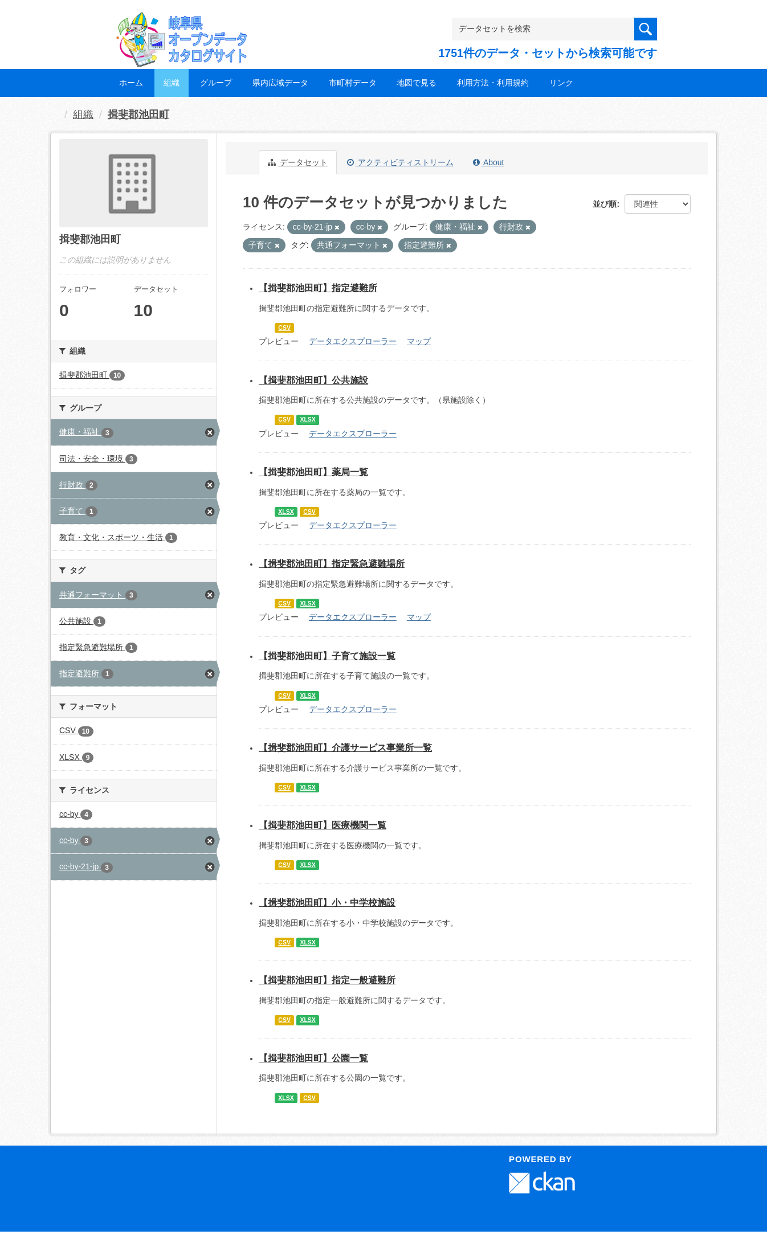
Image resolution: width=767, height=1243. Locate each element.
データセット (298, 162)
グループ (216, 82)
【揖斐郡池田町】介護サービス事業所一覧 (345, 748)
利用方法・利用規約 (493, 82)
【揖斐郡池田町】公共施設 (313, 380)
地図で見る (416, 82)
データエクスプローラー (353, 341)
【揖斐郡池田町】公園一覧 (313, 1058)
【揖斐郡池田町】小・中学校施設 (327, 902)
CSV (284, 327)
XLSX (307, 419)
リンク (561, 82)
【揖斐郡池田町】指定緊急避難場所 (332, 564)
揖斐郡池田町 (138, 114)
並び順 (605, 203)
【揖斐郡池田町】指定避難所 (318, 288)
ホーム (131, 82)
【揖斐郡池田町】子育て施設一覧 (327, 656)
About (488, 162)
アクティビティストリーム (400, 162)
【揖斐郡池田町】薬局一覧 (313, 472)
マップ (419, 341)
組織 (171, 82)
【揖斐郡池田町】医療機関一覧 (322, 825)
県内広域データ (280, 82)
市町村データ (353, 82)
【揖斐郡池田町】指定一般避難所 (327, 980)
